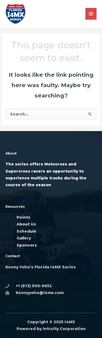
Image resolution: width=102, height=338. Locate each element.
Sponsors (27, 245)
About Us (26, 224)
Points (23, 217)
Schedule (26, 231)
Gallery (24, 238)
